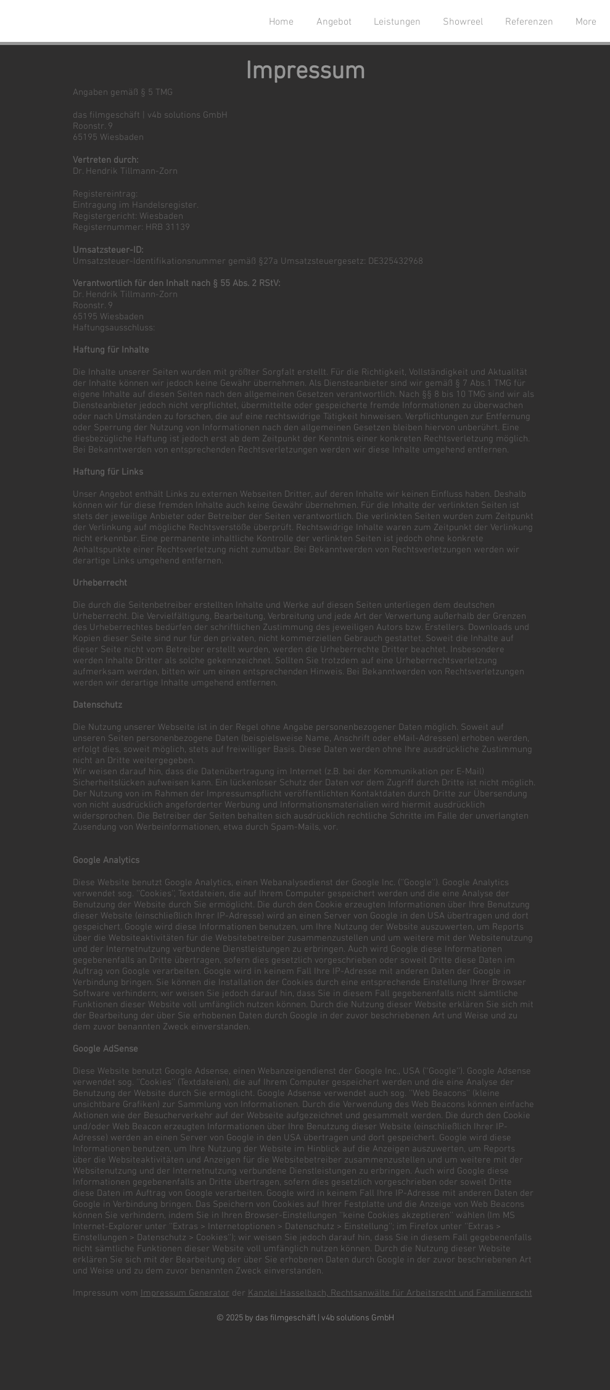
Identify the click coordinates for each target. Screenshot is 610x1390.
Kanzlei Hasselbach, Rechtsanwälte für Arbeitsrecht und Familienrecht (390, 1293)
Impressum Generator (185, 1293)
